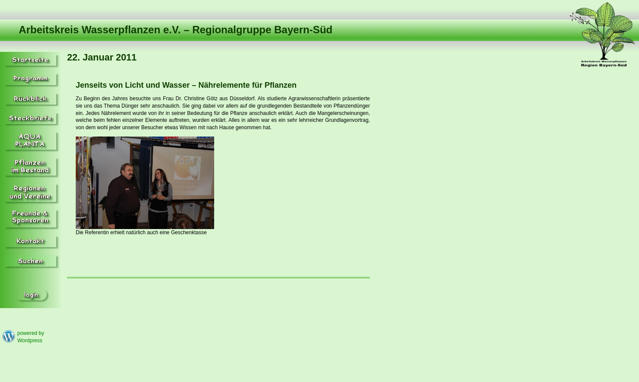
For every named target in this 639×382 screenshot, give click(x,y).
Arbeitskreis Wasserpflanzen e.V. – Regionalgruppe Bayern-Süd (175, 29)
